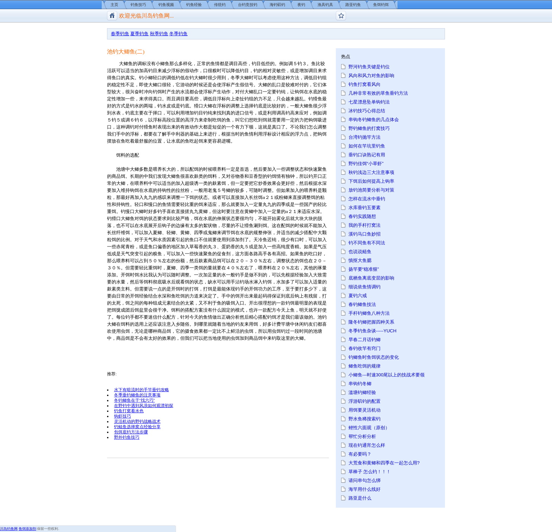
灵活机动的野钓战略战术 (137, 421)
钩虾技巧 (122, 416)
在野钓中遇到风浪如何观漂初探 (143, 405)
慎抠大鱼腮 (360, 260)
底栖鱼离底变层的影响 (371, 278)
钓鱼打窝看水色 (129, 410)
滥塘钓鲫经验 (362, 392)
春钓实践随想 (362, 216)
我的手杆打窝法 (365, 225)
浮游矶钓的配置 (365, 401)
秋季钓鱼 (159, 33)
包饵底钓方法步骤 (131, 432)
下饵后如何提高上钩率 (371, 181)
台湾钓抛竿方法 (365, 137)
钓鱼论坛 (341, 15)
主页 (114, 4)
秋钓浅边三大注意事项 (371, 172)
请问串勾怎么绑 (365, 480)
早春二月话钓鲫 (365, 339)
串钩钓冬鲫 (360, 383)
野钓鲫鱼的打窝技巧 (369, 128)
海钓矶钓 (277, 4)
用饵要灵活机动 (365, 410)
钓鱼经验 (194, 4)
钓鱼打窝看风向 (365, 84)
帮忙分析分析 (362, 436)
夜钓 (301, 4)
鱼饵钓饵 (381, 4)
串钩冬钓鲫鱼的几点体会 (374, 119)
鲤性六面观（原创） (369, 427)
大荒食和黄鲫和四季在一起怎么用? (384, 462)
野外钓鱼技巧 (126, 437)
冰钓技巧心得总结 (367, 110)
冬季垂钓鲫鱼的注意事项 (137, 395)
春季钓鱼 (120, 33)
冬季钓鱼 (178, 33)
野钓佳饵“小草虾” (366, 163)
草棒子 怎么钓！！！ (370, 471)
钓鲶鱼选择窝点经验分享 (137, 426)
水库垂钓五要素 (365, 207)
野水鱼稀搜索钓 (365, 418)
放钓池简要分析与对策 (371, 190)
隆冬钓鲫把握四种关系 (371, 322)
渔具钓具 (325, 4)
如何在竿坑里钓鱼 (367, 146)
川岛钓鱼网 (9, 529)
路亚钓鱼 (353, 4)
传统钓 (220, 4)
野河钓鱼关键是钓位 (369, 66)
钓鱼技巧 (138, 4)
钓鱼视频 (166, 4)
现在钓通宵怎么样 (367, 445)
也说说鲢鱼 (360, 251)
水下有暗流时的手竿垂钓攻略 (141, 389)
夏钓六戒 (358, 295)
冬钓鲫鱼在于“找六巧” (134, 400)
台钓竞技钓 (247, 4)
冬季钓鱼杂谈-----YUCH (372, 330)
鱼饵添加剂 (27, 529)
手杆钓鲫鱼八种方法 (369, 313)
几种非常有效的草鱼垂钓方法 (378, 93)
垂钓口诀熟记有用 (367, 154)
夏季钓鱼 (139, 33)
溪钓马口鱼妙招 (365, 234)
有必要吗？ (360, 454)
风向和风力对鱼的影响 (371, 75)
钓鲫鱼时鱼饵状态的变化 (374, 357)
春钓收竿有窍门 (365, 348)
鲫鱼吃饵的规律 (365, 366)
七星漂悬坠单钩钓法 (369, 102)
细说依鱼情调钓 (365, 286)
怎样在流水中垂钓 (367, 198)
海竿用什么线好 (365, 489)
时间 (303, 331)
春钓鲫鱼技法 (362, 304)
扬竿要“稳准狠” (364, 269)
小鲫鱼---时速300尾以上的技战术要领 (387, 374)
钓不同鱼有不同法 (367, 242)
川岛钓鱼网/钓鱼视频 (112, 15)
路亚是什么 (360, 498)
